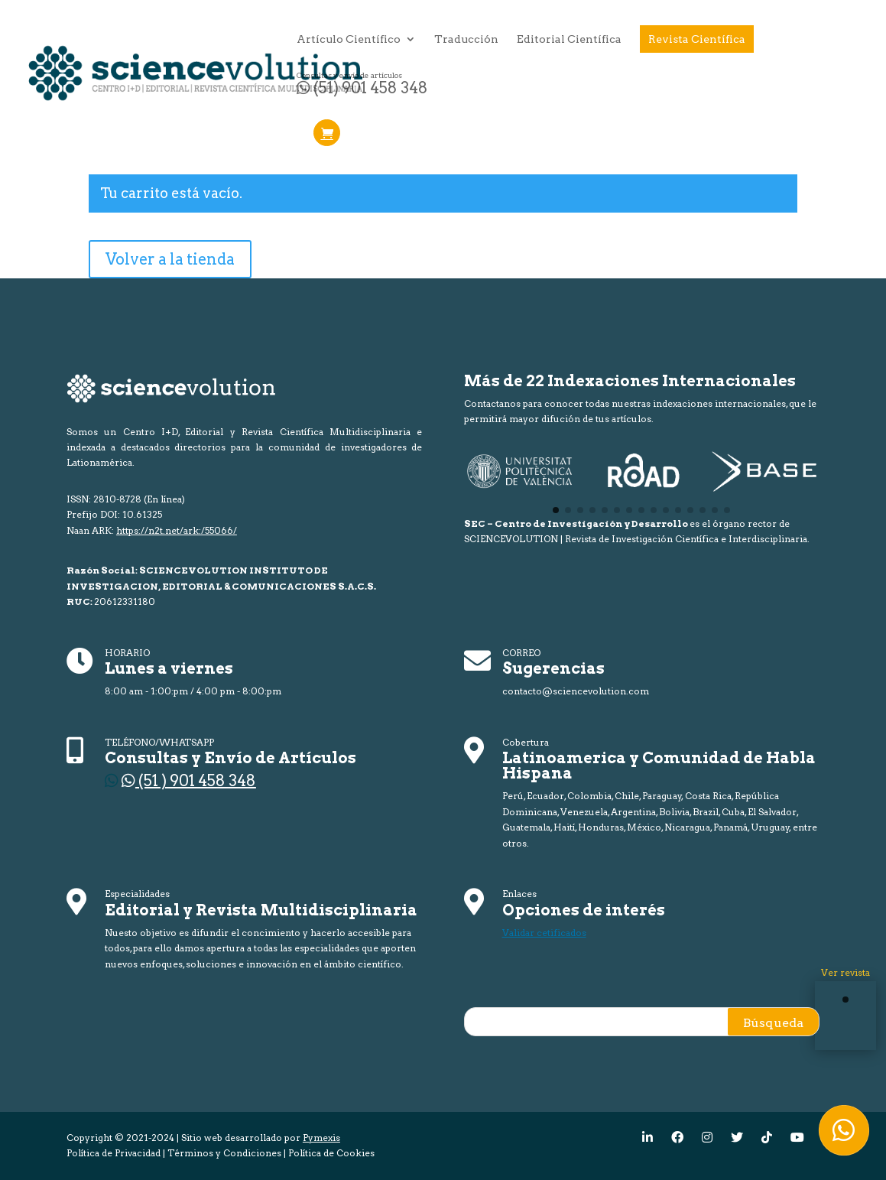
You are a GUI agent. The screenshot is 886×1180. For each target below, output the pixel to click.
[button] (556, 510)
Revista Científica (696, 39)
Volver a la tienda (170, 259)
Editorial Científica (569, 39)
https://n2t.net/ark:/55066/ (176, 530)
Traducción (466, 39)
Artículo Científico (349, 39)
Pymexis (321, 1137)
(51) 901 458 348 (362, 83)
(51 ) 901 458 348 (189, 781)
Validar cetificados (544, 932)
